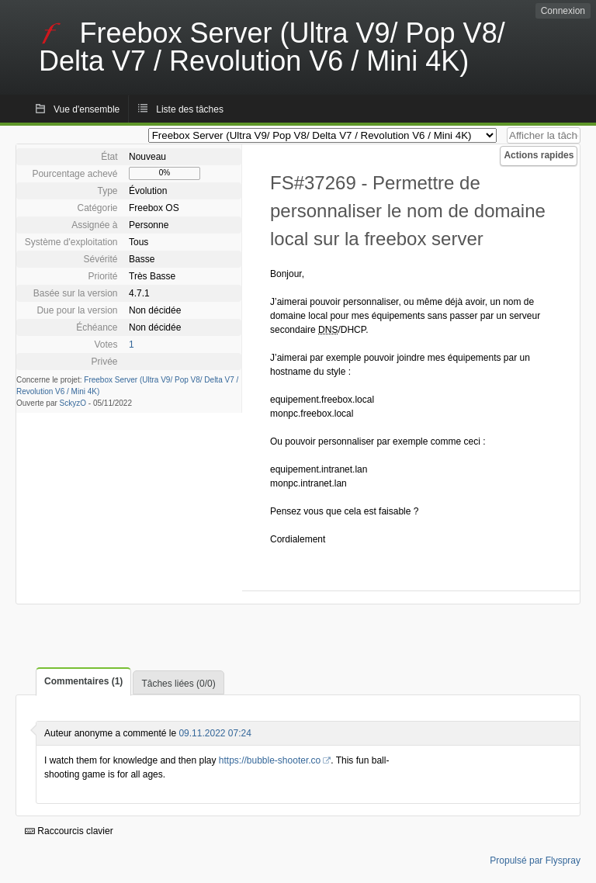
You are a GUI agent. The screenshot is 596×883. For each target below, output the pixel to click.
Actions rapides (538, 155)
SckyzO (73, 403)
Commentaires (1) (83, 681)
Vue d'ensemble (87, 109)
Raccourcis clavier (69, 831)
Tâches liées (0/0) (178, 683)
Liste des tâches (190, 109)
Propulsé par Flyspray (535, 860)
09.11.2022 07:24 (214, 733)
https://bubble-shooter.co (270, 760)
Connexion (563, 10)
